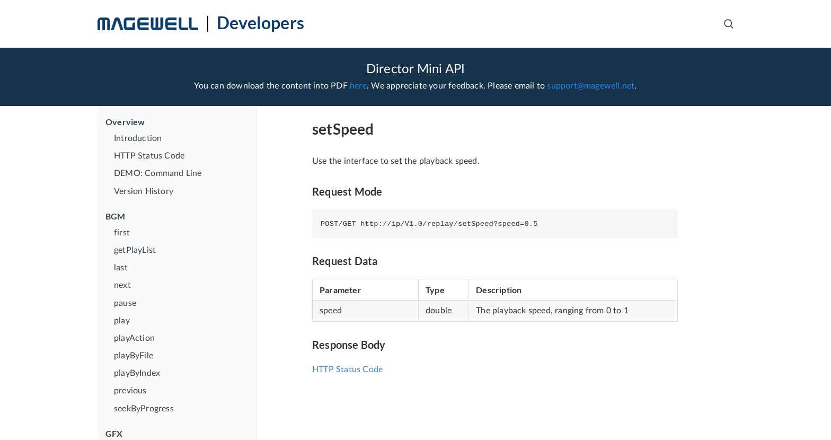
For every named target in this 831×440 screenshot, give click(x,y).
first (122, 232)
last (121, 267)
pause (125, 303)
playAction (134, 338)
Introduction (138, 138)
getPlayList (135, 250)
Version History (143, 191)
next (122, 285)
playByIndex (137, 373)
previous (130, 390)
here (358, 86)
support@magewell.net (590, 86)
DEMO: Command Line (158, 173)
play (122, 320)
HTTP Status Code (149, 156)
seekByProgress (144, 408)
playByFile (133, 355)
